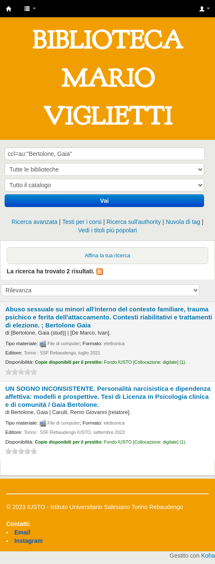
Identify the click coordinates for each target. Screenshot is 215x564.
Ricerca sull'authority (133, 221)
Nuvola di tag (183, 221)
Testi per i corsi (81, 221)
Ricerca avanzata (34, 221)
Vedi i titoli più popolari (107, 230)
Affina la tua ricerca (108, 256)
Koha (208, 555)
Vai (104, 200)
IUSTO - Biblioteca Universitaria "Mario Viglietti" (9, 9)
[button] (30, 8)
